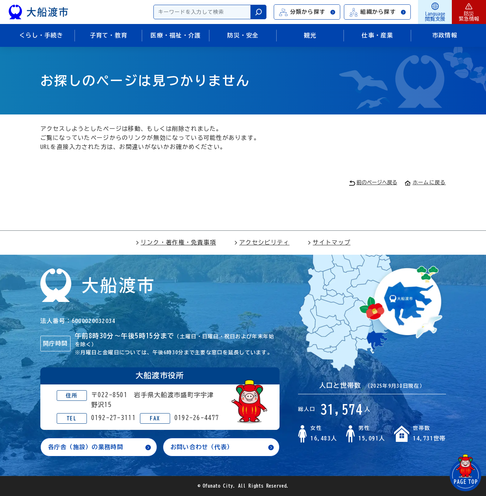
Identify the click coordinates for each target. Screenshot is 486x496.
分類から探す (307, 12)
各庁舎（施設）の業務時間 (85, 447)
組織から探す (377, 12)
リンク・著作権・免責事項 (176, 242)
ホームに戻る (425, 182)
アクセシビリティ (261, 242)
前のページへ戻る (373, 183)
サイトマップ (329, 242)
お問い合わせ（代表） (201, 447)
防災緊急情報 (469, 12)
